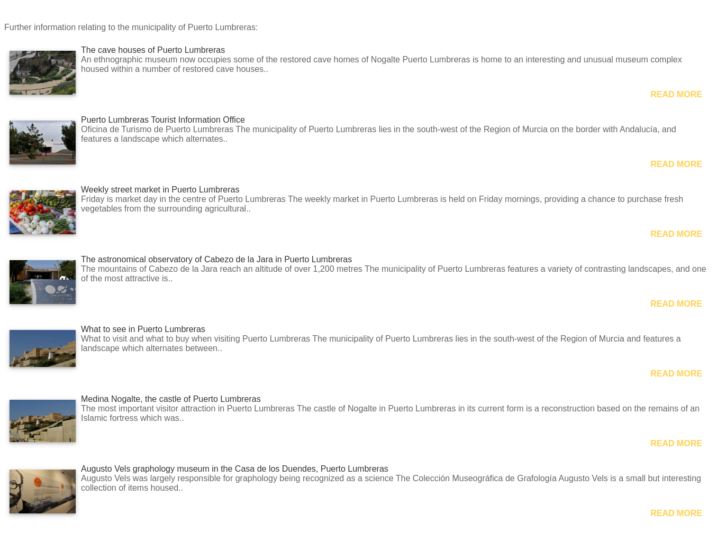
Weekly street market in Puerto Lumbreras (160, 189)
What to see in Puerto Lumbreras (143, 329)
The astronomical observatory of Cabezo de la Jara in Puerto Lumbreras (216, 259)
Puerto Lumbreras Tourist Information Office (163, 119)
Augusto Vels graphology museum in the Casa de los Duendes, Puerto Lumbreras (234, 468)
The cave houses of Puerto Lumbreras (153, 49)
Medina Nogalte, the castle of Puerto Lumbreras (171, 398)
